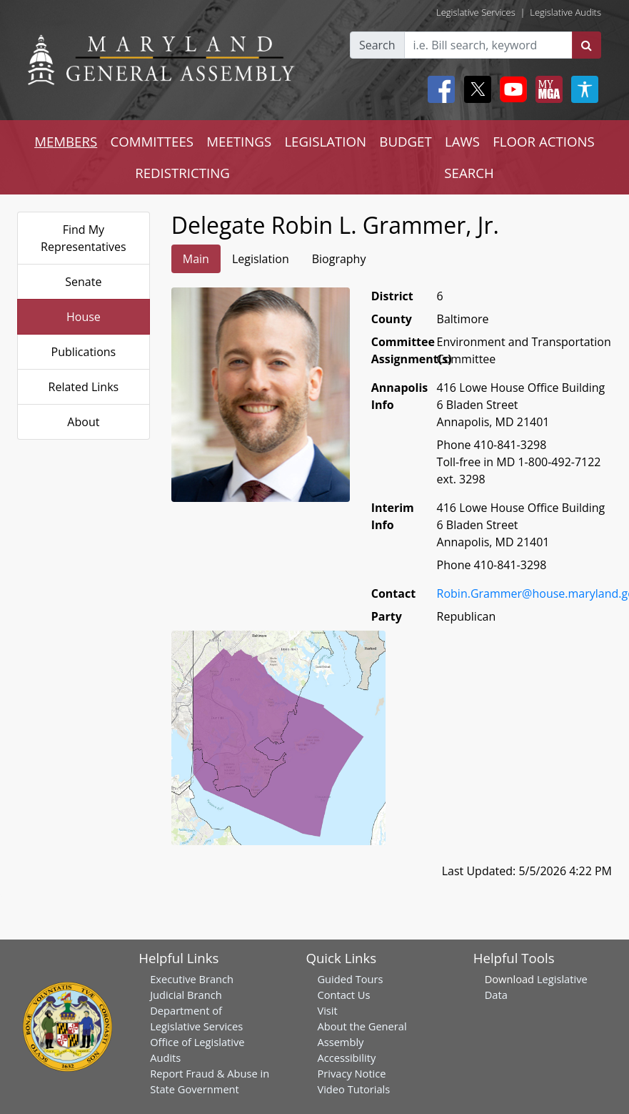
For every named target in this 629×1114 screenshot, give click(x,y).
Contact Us (343, 994)
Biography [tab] (339, 259)
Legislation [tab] (260, 259)
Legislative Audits (565, 12)
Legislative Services (475, 12)
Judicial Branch (186, 994)
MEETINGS (238, 141)
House (83, 317)
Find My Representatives (83, 238)
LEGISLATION (325, 141)
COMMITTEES (151, 141)
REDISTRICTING (182, 173)
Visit (327, 1010)
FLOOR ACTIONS (544, 141)
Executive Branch (191, 979)
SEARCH (468, 173)
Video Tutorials (353, 1089)
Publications (83, 352)
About (83, 422)
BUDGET (405, 141)
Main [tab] (196, 259)
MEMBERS (65, 141)
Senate (83, 282)
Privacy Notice (351, 1073)
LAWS (462, 141)
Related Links (84, 387)
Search (377, 45)
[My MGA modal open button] (546, 89)
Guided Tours (350, 979)
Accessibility (346, 1057)
